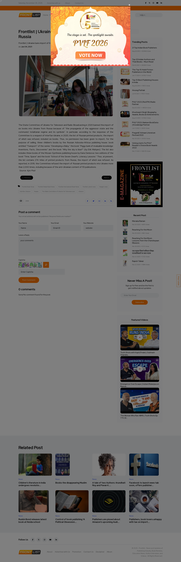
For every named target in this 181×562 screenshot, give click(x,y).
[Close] (90, 5)
